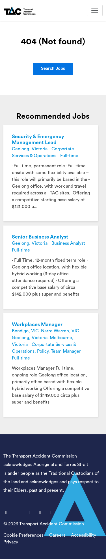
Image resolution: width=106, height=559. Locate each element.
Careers (57, 535)
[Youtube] (29, 512)
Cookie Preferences (23, 535)
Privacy (10, 542)
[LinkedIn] (40, 512)
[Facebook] (6, 512)
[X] (18, 512)
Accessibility (83, 535)
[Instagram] (51, 512)
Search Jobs (53, 68)
